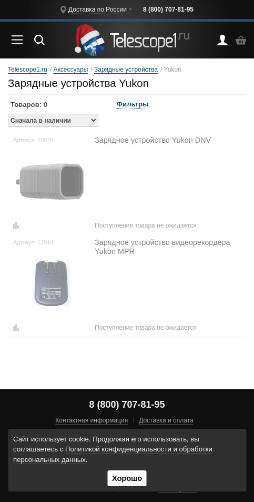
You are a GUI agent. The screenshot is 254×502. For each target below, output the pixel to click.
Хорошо (127, 478)
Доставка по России (97, 9)
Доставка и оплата (166, 420)
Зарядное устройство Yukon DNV (153, 140)
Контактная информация (91, 420)
